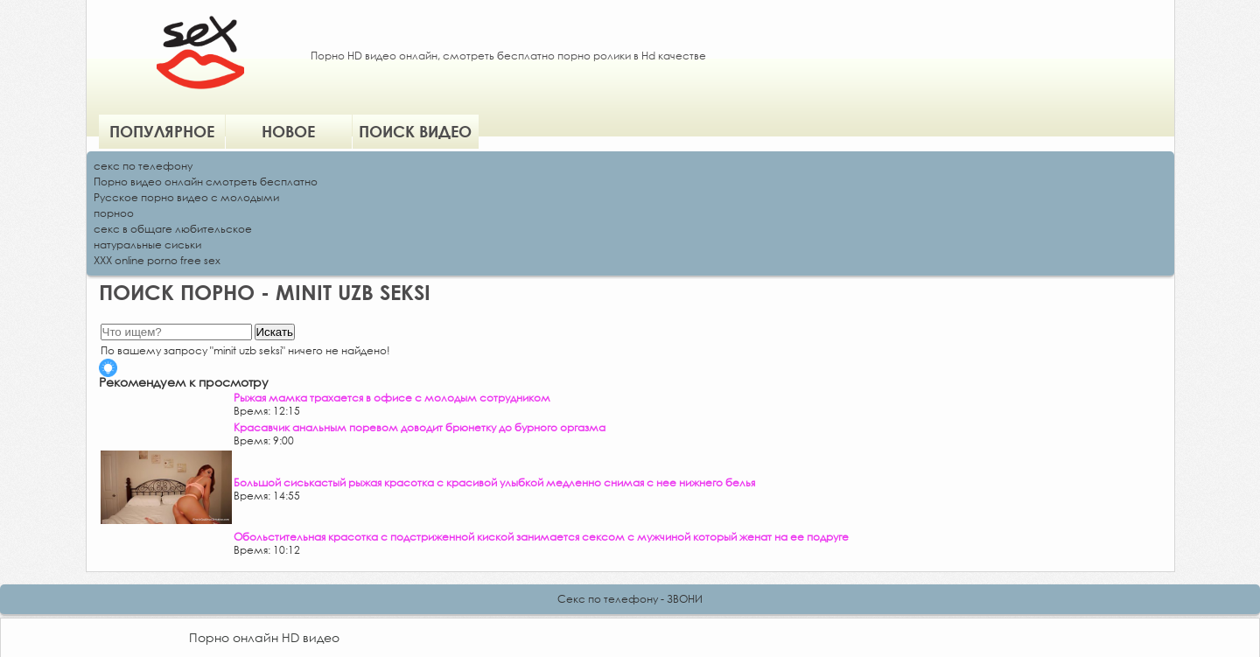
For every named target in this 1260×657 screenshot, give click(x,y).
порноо (114, 213)
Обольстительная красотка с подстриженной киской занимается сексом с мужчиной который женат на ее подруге (541, 536)
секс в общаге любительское (173, 228)
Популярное (161, 131)
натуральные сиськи (147, 244)
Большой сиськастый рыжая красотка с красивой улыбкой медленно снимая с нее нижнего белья (494, 482)
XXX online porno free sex (157, 260)
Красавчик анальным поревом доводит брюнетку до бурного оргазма (420, 427)
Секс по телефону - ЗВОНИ (630, 598)
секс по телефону (143, 165)
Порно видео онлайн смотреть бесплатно (206, 181)
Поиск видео (415, 131)
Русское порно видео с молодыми (186, 197)
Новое (288, 131)
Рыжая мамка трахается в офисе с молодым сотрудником (392, 397)
